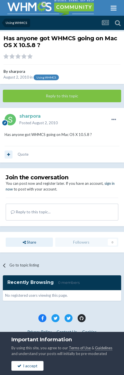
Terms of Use (80, 348)
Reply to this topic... (31, 211)
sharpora (17, 71)
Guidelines (103, 348)
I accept (27, 365)
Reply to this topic (62, 95)
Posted (38, 123)
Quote (23, 154)
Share (29, 242)
